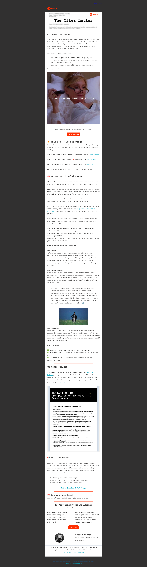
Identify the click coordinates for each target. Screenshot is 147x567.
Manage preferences (77, 563)
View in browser (98, 3)
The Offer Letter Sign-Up (73, 552)
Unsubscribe (68, 563)
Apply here (94, 155)
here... (62, 382)
